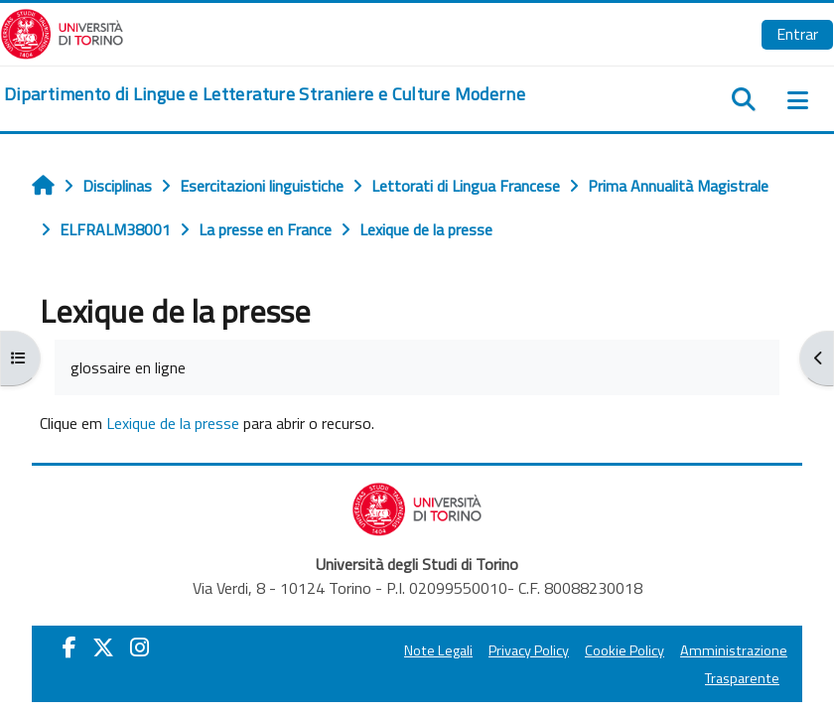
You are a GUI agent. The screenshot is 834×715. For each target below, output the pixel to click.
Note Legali (438, 650)
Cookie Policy (624, 650)
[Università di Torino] (62, 32)
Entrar (797, 34)
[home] (264, 94)
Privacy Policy (528, 650)
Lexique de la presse (172, 423)
